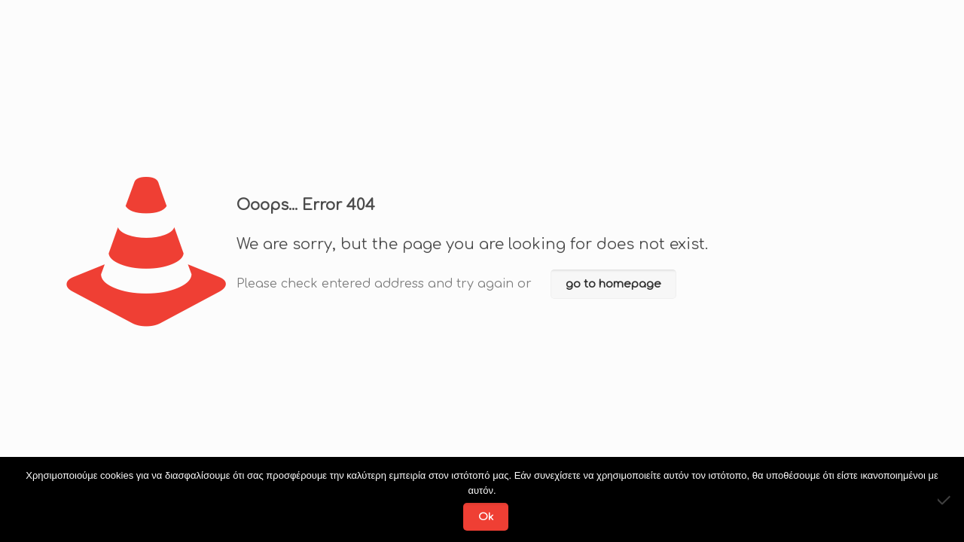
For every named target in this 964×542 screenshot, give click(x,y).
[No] (945, 499)
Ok (485, 516)
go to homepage (613, 284)
